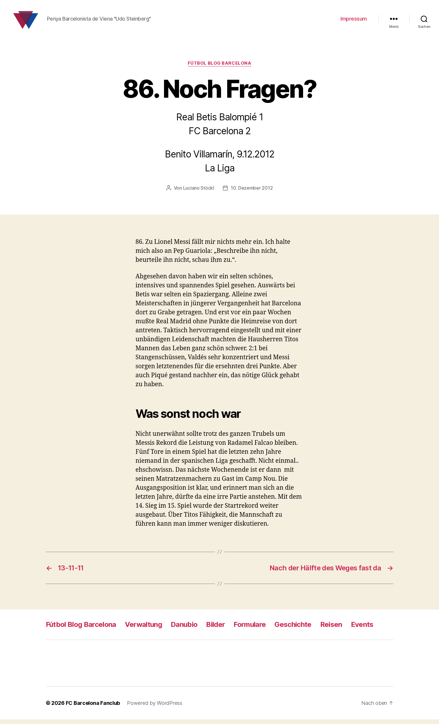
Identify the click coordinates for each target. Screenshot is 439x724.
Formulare (250, 629)
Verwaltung (143, 629)
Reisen (331, 629)
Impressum (353, 21)
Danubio (184, 629)
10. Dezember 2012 (252, 192)
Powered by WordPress (154, 708)
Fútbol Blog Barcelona (220, 68)
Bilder (215, 629)
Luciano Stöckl (198, 192)
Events (362, 629)
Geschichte (292, 629)
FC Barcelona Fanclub (93, 708)
